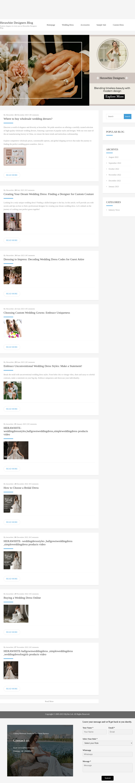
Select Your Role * (90, 739)
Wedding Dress (68, 25)
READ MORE (11, 175)
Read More (49, 701)
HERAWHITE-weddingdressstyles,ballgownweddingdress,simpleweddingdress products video (46, 431)
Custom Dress (118, 25)
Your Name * (88, 728)
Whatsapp (87, 750)
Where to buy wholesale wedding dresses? (28, 118)
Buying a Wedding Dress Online (22, 597)
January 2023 (114, 187)
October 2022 (114, 169)
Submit (108, 778)
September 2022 (115, 163)
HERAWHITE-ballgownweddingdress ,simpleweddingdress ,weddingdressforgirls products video (38, 653)
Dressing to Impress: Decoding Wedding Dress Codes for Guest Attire (44, 259)
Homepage (51, 25)
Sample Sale (101, 25)
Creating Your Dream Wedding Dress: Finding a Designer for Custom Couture (49, 194)
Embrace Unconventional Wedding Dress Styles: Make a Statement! (43, 366)
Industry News (114, 210)
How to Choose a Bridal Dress (21, 487)
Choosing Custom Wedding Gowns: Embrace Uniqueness (37, 312)
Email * (112, 728)
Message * (87, 761)
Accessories (85, 25)
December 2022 (115, 181)
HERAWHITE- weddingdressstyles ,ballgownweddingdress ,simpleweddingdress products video (38, 543)
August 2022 (113, 157)
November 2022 (115, 175)
